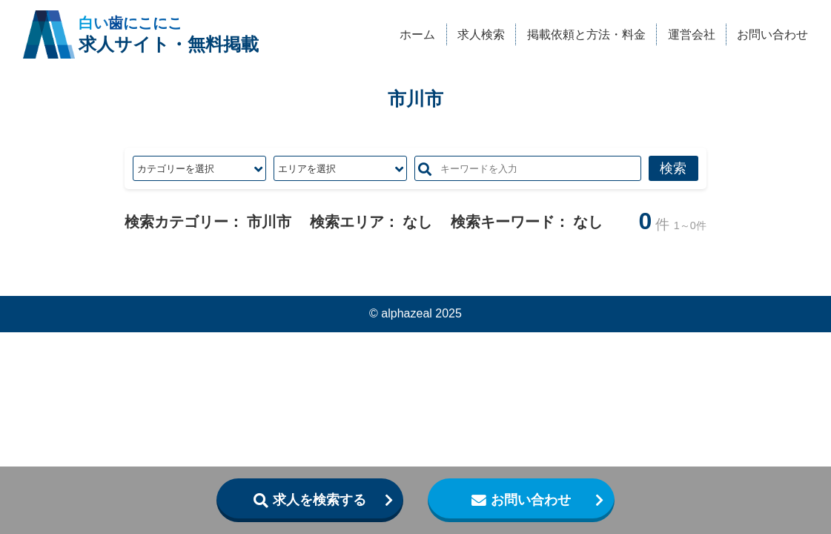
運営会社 (691, 34)
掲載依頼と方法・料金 (586, 34)
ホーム (417, 34)
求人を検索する (319, 499)
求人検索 (481, 34)
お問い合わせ (772, 34)
